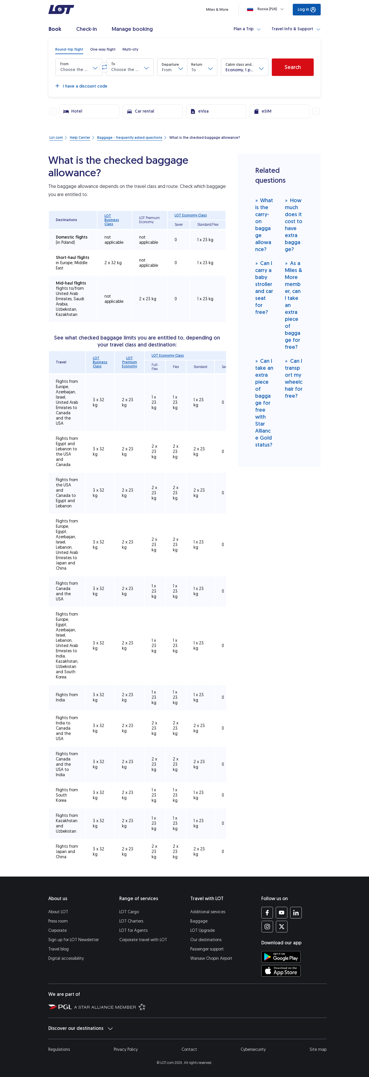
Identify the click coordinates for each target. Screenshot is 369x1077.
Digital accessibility (66, 958)
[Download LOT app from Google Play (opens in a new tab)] (281, 957)
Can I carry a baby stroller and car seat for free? (264, 287)
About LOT (58, 911)
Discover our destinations (80, 1028)
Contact (189, 1049)
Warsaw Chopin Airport (211, 958)
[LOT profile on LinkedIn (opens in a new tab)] (296, 912)
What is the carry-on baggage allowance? (264, 225)
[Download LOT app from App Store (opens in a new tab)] (281, 971)
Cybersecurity (253, 1049)
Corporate (57, 930)
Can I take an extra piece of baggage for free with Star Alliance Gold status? (264, 403)
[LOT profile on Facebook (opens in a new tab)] (267, 912)
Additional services (207, 911)
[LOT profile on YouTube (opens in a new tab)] (282, 912)
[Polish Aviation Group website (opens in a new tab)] (60, 1007)
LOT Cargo (129, 911)
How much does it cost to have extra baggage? (293, 225)
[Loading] (267, 9)
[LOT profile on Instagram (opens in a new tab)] (267, 926)
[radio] (69, 49)
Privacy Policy (126, 1049)
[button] (78, 67)
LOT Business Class (111, 220)
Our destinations (205, 939)
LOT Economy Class (191, 215)
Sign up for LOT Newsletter (73, 939)
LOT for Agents (133, 930)
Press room (58, 921)
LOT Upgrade (202, 930)
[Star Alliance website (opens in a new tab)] (110, 1007)
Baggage (198, 921)
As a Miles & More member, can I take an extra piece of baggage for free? (293, 305)
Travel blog (58, 949)
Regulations (59, 1049)
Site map (318, 1049)
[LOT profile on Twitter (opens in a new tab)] (282, 926)
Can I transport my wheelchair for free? (293, 378)
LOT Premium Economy (129, 362)
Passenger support (207, 949)
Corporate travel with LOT (143, 939)
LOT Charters (131, 921)
